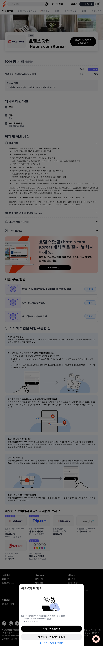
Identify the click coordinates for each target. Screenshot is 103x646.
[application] (96, 639)
